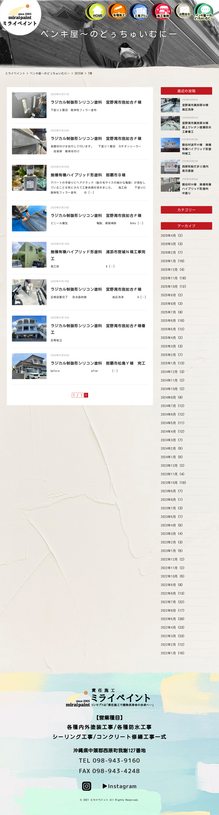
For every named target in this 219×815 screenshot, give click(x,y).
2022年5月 (168, 618)
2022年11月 (169, 567)
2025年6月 (168, 320)
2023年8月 (168, 499)
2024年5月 (168, 422)
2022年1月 (168, 653)
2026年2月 (168, 252)
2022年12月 (169, 559)
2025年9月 (168, 295)
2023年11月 (169, 474)
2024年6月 (168, 414)
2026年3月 (168, 243)
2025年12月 (169, 269)
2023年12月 (169, 465)
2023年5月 (168, 516)
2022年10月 (169, 576)
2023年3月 (168, 533)
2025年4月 (168, 337)
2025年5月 (168, 329)
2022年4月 (168, 627)
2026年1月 (168, 261)
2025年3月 (168, 346)
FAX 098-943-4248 (109, 771)
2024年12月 (169, 371)
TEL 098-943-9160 (109, 760)
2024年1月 (168, 457)
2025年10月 (169, 286)
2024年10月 (169, 388)
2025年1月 (168, 363)
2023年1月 (168, 550)
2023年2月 (168, 542)
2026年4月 (168, 235)
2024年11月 (169, 380)
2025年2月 (168, 354)
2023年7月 (168, 508)
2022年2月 (168, 644)
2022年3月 (168, 636)
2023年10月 (169, 482)
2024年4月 (168, 431)
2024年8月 (168, 397)
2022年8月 (168, 593)
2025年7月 (168, 312)
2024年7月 (168, 405)
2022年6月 (168, 610)
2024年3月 (168, 440)
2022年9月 (168, 584)
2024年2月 (168, 448)
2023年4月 (168, 525)
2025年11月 (169, 278)
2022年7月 (168, 601)
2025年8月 (168, 303)
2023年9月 (168, 491)
